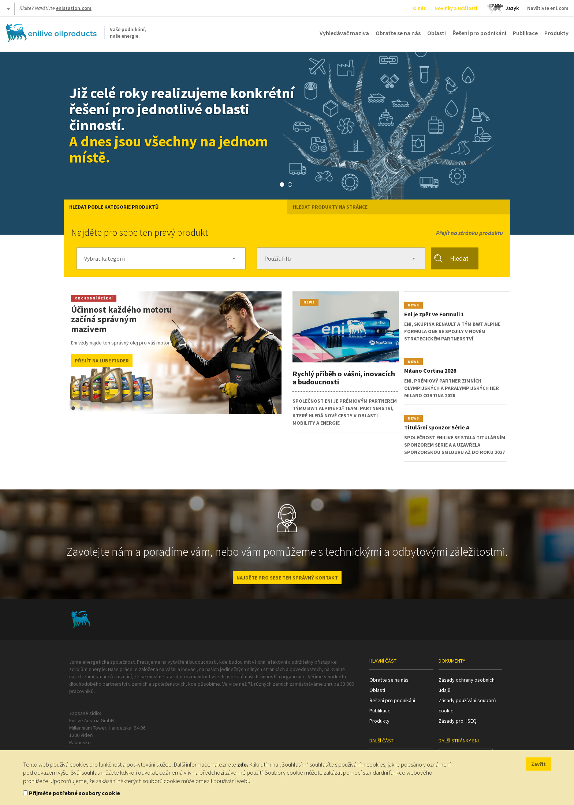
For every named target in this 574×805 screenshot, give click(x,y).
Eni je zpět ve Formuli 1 (434, 314)
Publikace (525, 33)
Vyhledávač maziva (344, 33)
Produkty (556, 33)
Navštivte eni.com (548, 8)
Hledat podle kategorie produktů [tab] (114, 207)
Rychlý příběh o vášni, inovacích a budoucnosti (343, 377)
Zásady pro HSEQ (458, 721)
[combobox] (161, 258)
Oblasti (436, 33)
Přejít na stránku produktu (469, 232)
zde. (242, 764)
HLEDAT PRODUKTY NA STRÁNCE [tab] (330, 207)
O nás (419, 8)
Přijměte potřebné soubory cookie (74, 793)
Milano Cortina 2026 (430, 370)
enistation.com (74, 8)
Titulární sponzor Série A (436, 427)
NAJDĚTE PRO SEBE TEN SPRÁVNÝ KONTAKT (287, 577)
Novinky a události (456, 8)
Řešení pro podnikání (479, 33)
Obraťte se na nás (398, 33)
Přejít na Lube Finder (102, 360)
